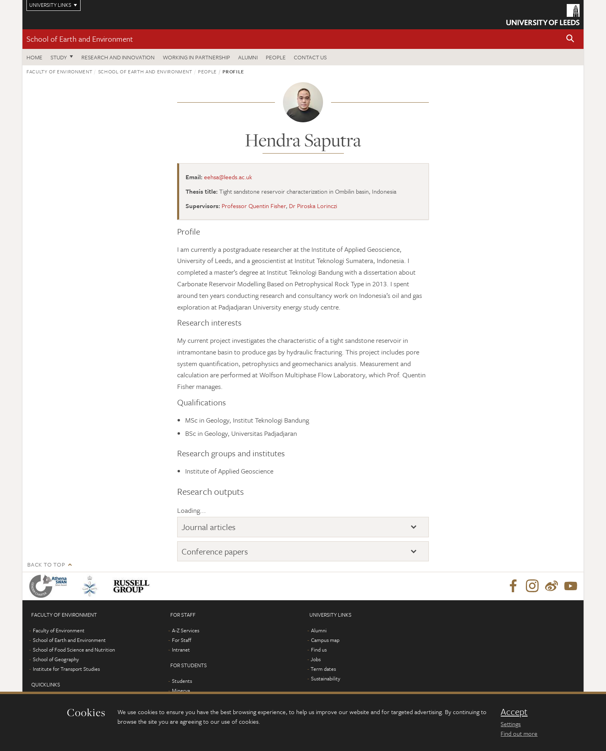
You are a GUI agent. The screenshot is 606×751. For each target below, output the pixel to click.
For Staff (181, 640)
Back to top (46, 564)
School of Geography (56, 659)
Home (34, 57)
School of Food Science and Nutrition (74, 650)
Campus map (325, 640)
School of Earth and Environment (79, 38)
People (276, 57)
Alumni (248, 57)
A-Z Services (185, 630)
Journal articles (209, 527)
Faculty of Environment (59, 71)
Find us (319, 650)
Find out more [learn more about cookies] (519, 733)
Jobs (316, 659)
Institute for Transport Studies (66, 669)
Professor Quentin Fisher (254, 205)
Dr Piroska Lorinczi (313, 205)
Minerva (181, 690)
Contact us (310, 57)
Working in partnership (196, 57)
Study (58, 57)
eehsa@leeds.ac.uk (228, 176)
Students (182, 681)
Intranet (181, 650)
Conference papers (215, 551)
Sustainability (325, 678)
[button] (570, 39)
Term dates (323, 669)
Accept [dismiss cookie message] (514, 712)
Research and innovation (118, 57)
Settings (511, 723)
